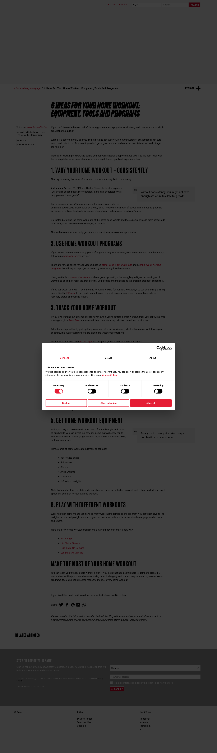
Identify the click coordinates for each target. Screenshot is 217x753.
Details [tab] (108, 358)
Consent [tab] (64, 358)
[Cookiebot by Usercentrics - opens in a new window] (159, 348)
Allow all (150, 403)
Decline (66, 403)
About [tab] (152, 358)
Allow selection (108, 403)
